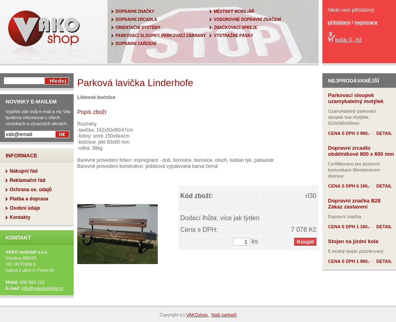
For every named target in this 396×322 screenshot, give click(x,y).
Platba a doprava (29, 199)
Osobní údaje (25, 208)
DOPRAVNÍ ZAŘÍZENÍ (136, 43)
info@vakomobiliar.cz (43, 288)
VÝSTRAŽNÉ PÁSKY (233, 35)
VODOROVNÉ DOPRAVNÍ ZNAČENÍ (247, 19)
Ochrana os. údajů (31, 189)
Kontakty (20, 217)
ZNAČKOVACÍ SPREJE (235, 27)
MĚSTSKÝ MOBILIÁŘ (234, 11)
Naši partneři (223, 314)
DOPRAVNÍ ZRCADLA (136, 19)
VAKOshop (197, 314)
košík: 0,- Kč (345, 40)
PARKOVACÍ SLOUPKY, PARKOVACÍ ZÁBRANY (161, 35)
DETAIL (384, 133)
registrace (366, 22)
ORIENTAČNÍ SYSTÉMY (138, 27)
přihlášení (339, 22)
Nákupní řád (23, 171)
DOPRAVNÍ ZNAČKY (135, 11)
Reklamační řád (27, 180)
